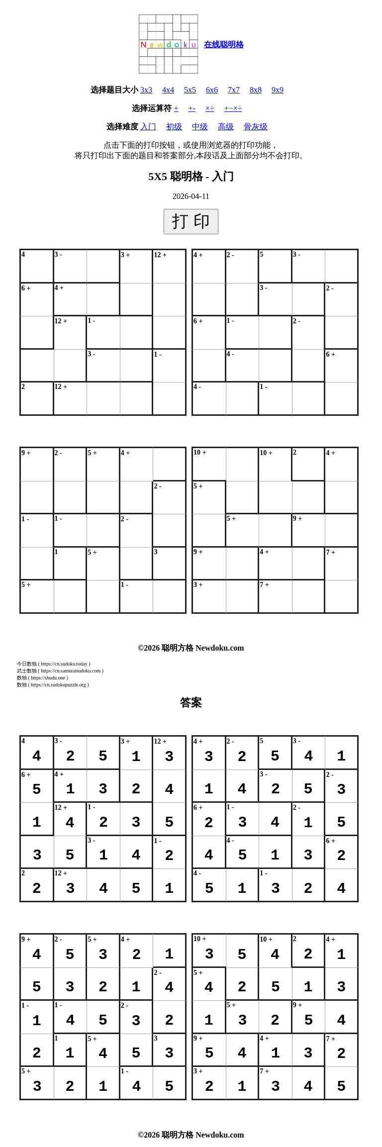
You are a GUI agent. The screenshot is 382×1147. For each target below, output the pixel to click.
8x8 (256, 90)
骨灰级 (256, 126)
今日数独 (27, 664)
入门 (148, 126)
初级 (174, 126)
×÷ (209, 108)
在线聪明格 (224, 44)
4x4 (168, 90)
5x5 (190, 90)
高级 (226, 126)
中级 (200, 126)
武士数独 (27, 670)
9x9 (278, 90)
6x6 (212, 90)
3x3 (146, 90)
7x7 (234, 90)
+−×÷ (233, 108)
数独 (22, 677)
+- (192, 108)
